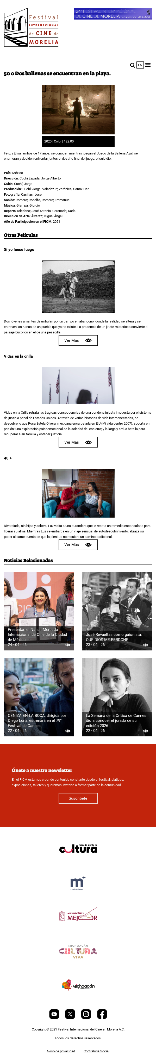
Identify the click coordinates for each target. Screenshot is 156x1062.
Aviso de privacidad (61, 1051)
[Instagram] (86, 1018)
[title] (78, 861)
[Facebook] (102, 1018)
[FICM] (31, 28)
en (140, 65)
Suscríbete (78, 798)
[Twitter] (70, 1018)
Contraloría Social (96, 1051)
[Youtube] (54, 1018)
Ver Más (78, 340)
